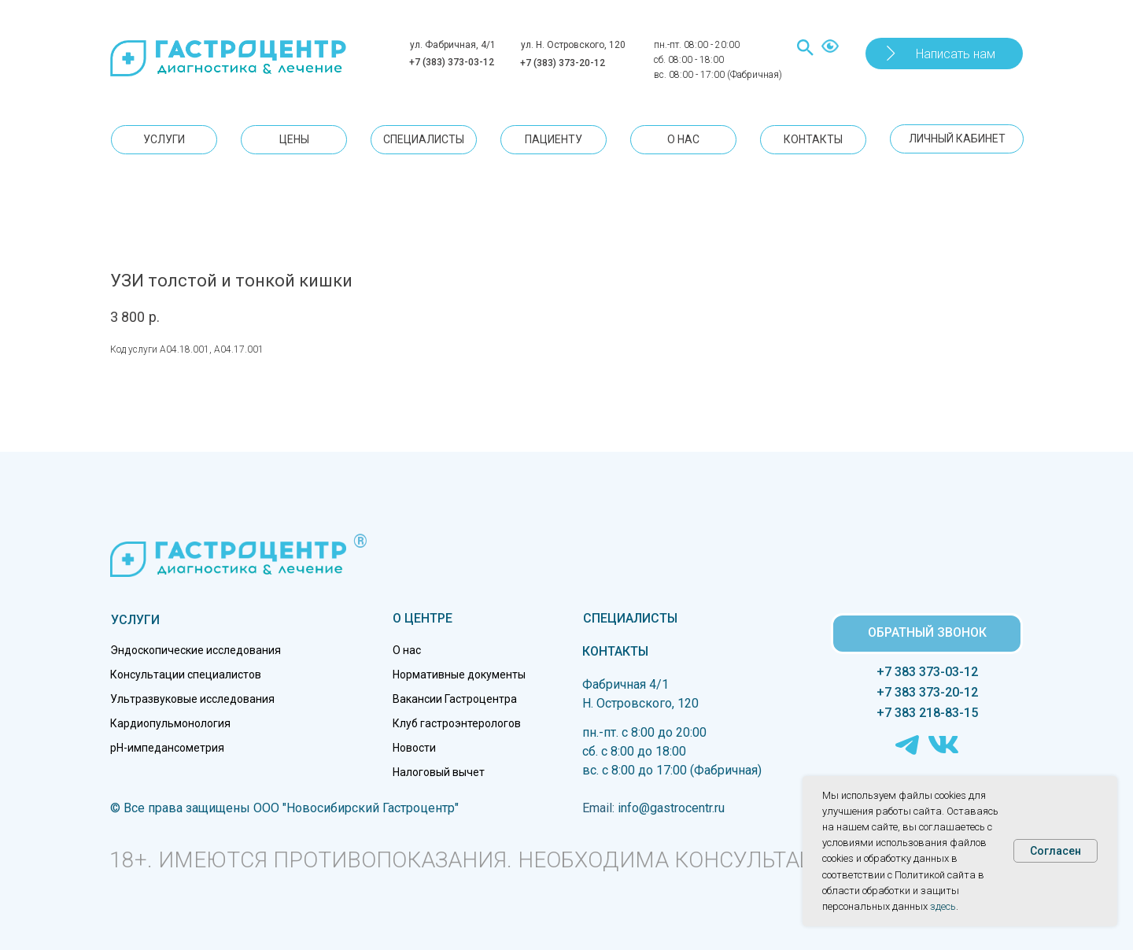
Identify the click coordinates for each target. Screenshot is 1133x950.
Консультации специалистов (185, 674)
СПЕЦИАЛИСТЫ (630, 618)
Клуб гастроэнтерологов (457, 723)
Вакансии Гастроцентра (455, 699)
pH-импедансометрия (167, 747)
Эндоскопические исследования (195, 650)
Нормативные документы (459, 674)
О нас (407, 650)
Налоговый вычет (439, 772)
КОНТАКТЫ (615, 651)
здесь (943, 906)
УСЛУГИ (135, 619)
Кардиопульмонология (170, 723)
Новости (414, 747)
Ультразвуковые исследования (192, 699)
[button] (944, 53)
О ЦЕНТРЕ (422, 618)
